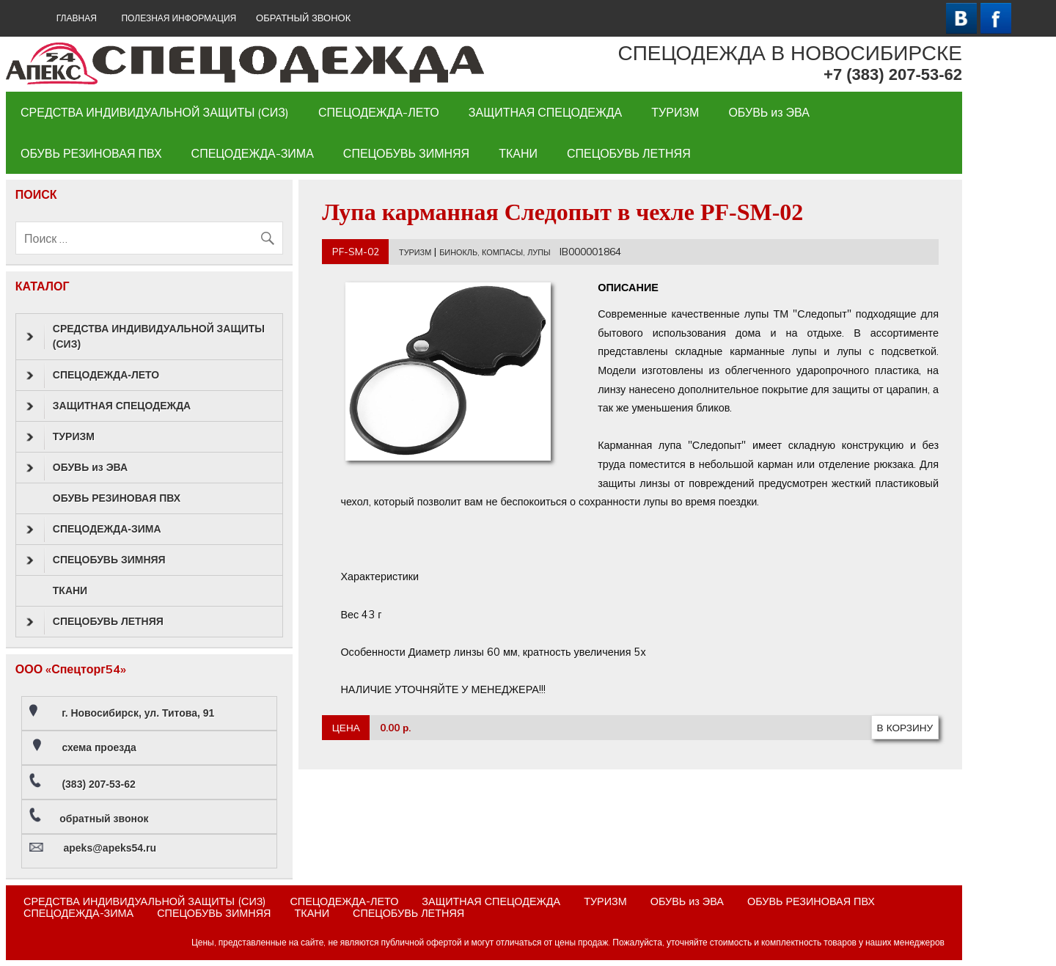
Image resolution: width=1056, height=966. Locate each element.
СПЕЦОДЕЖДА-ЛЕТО (378, 112)
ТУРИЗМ (675, 112)
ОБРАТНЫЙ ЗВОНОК (303, 17)
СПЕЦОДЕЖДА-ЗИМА (252, 153)
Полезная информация (178, 17)
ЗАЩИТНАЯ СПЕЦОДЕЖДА (545, 112)
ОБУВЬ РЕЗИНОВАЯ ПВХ (91, 153)
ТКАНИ (518, 153)
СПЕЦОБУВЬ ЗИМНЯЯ (406, 153)
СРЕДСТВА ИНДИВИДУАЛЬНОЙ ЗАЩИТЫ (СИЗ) (155, 112)
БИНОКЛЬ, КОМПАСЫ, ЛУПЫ (494, 252)
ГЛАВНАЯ (76, 17)
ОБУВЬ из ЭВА (769, 112)
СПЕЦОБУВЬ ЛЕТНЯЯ (629, 153)
